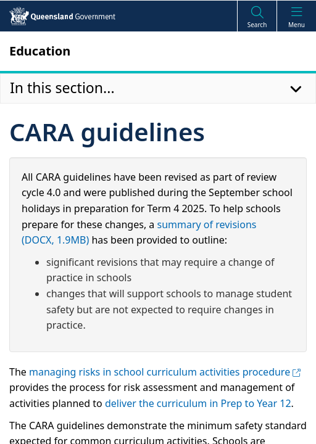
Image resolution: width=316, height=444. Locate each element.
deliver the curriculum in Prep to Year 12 (198, 403)
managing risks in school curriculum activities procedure (165, 372)
